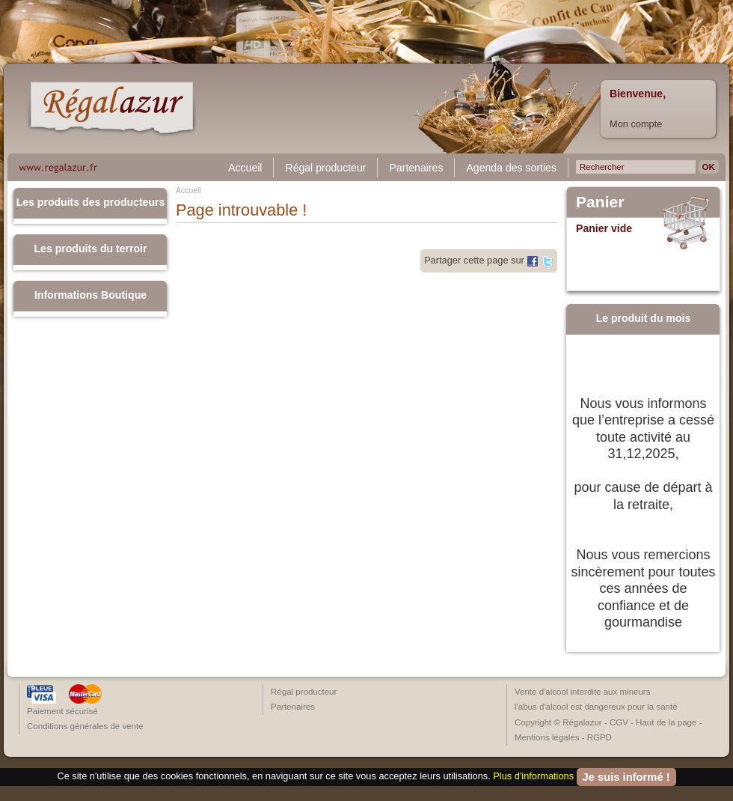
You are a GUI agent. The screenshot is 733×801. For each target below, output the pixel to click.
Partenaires (416, 168)
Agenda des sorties (511, 168)
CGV (619, 722)
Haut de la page (666, 722)
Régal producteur (325, 168)
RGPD (599, 737)
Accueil (245, 168)
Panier (600, 202)
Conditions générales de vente (85, 726)
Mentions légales (547, 737)
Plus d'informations (533, 776)
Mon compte (636, 124)
